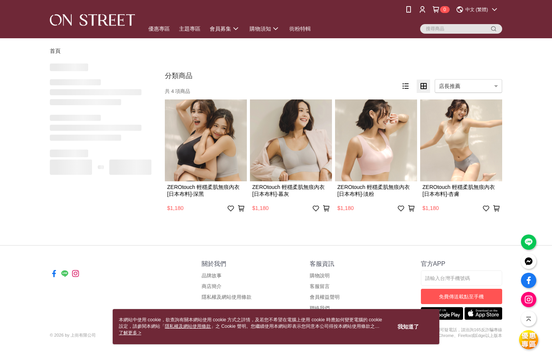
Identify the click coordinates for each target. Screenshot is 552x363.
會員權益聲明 (325, 297)
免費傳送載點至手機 (461, 297)
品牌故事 (212, 275)
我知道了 (408, 327)
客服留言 (320, 286)
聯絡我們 (320, 308)
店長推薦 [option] (449, 86)
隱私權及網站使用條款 (226, 297)
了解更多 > (130, 332)
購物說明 (320, 275)
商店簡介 (212, 286)
